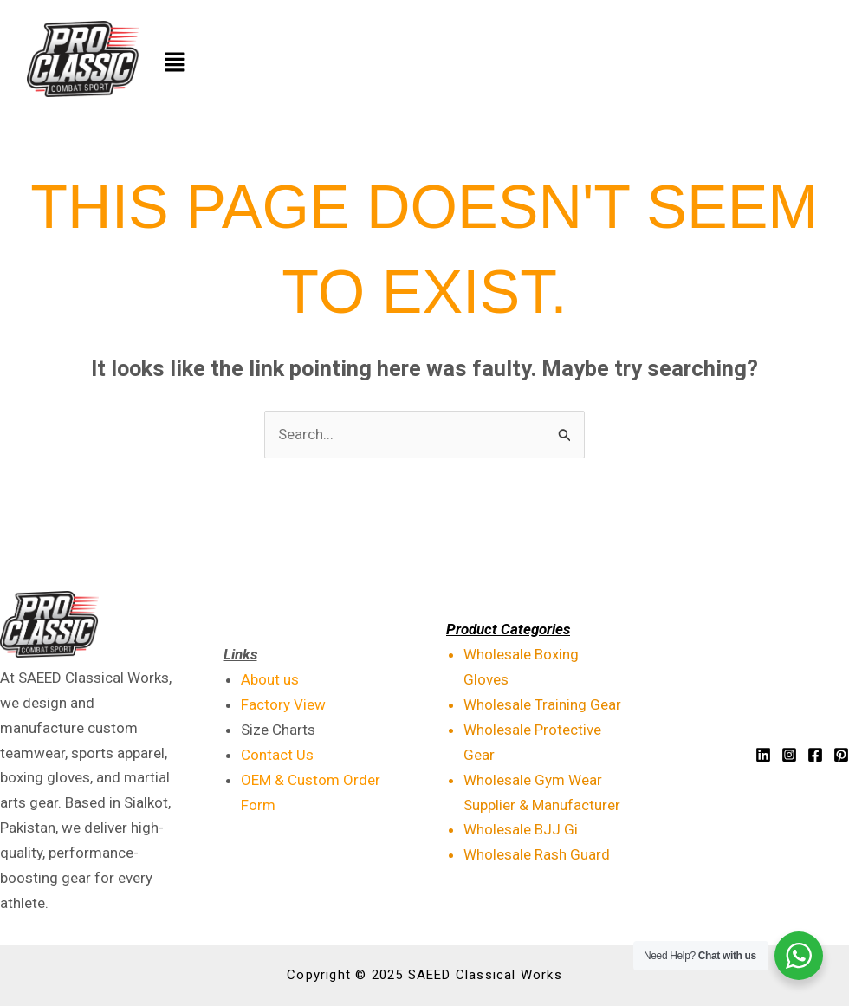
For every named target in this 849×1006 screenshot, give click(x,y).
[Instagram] (789, 755)
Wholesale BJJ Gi (520, 829)
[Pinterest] (841, 755)
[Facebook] (815, 755)
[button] (482, 63)
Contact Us (277, 754)
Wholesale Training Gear (542, 704)
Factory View (283, 704)
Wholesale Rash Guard (536, 854)
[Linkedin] (763, 755)
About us (270, 679)
